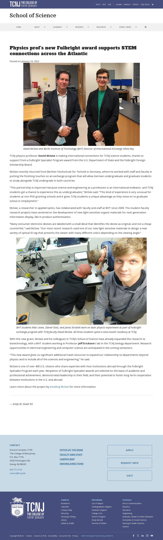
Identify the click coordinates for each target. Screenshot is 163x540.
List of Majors (97, 503)
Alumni (119, 4)
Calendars (65, 506)
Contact (29, 536)
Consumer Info (65, 536)
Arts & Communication (132, 503)
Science (126, 526)
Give (109, 4)
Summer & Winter (99, 523)
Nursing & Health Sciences (133, 523)
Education (127, 510)
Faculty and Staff (71, 454)
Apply (98, 4)
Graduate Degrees (99, 510)
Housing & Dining (68, 516)
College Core (97, 513)
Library (64, 520)
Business (126, 506)
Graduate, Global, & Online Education (138, 516)
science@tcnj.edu (18, 473)
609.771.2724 (16, 469)
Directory (65, 513)
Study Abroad (97, 520)
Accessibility (52, 536)
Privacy (75, 536)
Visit (104, 4)
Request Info (130, 463)
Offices (136, 4)
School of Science (33, 15)
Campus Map (67, 459)
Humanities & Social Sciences (135, 520)
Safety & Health (67, 523)
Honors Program (99, 516)
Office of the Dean (71, 450)
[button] (152, 4)
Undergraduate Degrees (102, 506)
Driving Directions (72, 463)
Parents (127, 4)
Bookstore (65, 503)
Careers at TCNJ (40, 536)
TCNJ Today (145, 4)
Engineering (127, 513)
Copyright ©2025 (17, 536)
